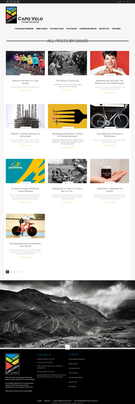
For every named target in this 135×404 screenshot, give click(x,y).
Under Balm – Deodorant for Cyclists (110, 189)
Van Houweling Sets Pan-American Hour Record (25, 244)
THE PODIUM (71, 28)
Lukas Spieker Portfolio (62, 401)
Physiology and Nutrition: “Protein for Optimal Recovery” (67, 134)
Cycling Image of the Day (45, 359)
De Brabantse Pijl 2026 (44, 362)
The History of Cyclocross (67, 80)
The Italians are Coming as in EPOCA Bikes (110, 134)
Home (39, 401)
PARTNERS (116, 28)
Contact (47, 401)
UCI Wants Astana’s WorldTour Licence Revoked (25, 189)
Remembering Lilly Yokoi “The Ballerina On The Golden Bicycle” (109, 81)
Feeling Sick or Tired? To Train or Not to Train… (67, 189)
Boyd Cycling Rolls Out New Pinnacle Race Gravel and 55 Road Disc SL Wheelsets (51, 376)
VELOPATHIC (104, 28)
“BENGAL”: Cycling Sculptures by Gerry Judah (25, 134)
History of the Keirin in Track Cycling (25, 81)
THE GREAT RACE (57, 28)
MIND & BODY (41, 28)
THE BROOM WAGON (88, 28)
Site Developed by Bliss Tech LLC (86, 401)
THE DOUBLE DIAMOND (24, 28)
